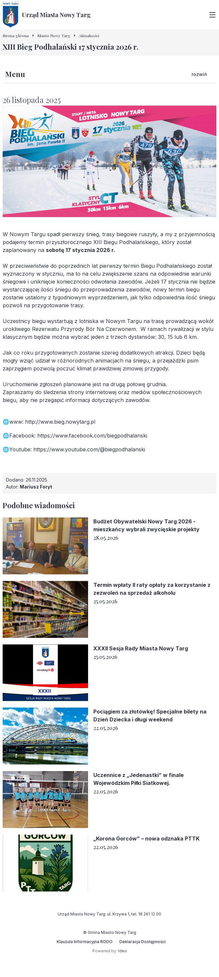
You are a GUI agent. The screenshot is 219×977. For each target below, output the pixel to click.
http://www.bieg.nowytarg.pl (60, 421)
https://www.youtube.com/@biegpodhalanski (89, 449)
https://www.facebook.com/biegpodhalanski (92, 435)
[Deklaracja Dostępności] (142, 942)
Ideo (122, 950)
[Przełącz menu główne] (212, 15)
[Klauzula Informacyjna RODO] (84, 942)
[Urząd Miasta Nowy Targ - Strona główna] (47, 15)
